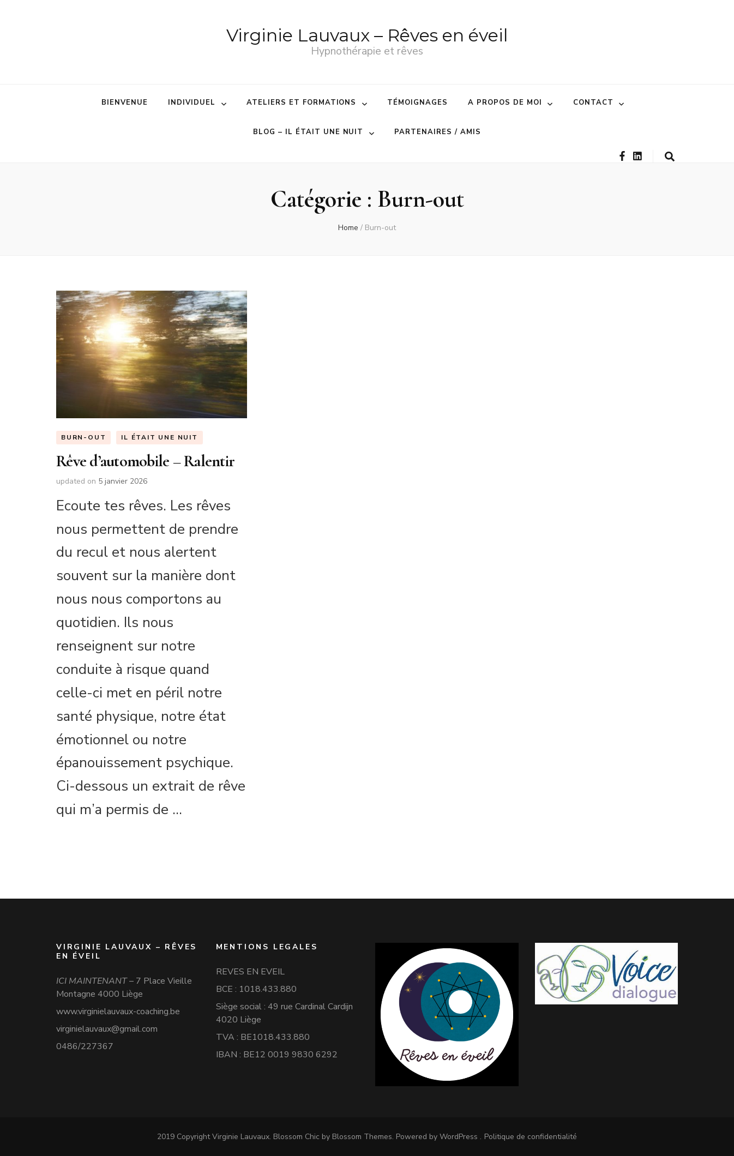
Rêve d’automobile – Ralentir (145, 461)
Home (348, 227)
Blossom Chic (295, 1136)
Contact (593, 102)
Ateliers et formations (301, 102)
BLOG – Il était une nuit (308, 132)
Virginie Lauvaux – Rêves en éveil (367, 35)
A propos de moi (505, 102)
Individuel (191, 102)
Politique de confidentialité (530, 1136)
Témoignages (417, 102)
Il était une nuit (159, 438)
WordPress (459, 1136)
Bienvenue (124, 102)
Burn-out (83, 438)
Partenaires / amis (437, 132)
